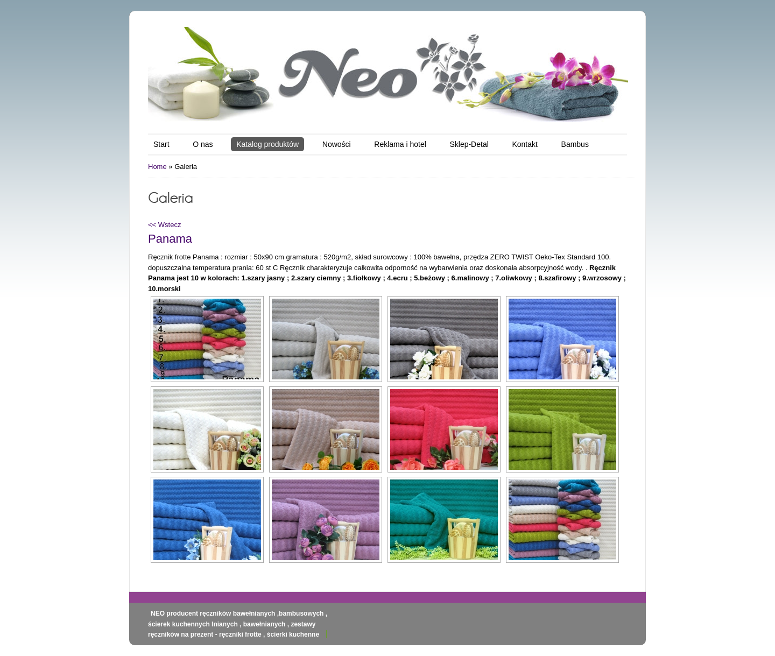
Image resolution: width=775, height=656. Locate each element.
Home (157, 167)
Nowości (336, 144)
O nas (203, 144)
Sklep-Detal (468, 144)
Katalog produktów (267, 144)
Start (161, 144)
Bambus (575, 144)
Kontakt (524, 144)
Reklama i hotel (400, 144)
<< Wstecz (164, 225)
